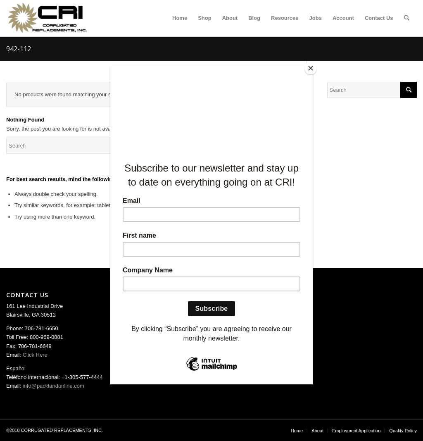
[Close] (310, 68)
